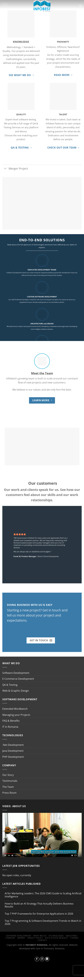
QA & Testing (9, 684)
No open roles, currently (16, 875)
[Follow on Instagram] (42, 959)
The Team (8, 787)
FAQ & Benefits (11, 720)
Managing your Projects (16, 715)
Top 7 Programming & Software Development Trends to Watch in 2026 (43, 922)
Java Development (13, 750)
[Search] (80, 6)
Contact (42, 940)
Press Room (9, 792)
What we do (39, 935)
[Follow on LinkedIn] (47, 959)
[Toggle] (5, 169)
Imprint (21, 938)
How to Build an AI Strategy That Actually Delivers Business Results (39, 905)
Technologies (56, 935)
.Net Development (13, 745)
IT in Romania (10, 726)
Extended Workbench (15, 708)
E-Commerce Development (18, 678)
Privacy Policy (35, 938)
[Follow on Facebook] (37, 959)
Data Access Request (56, 938)
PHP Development (13, 756)
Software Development (15, 673)
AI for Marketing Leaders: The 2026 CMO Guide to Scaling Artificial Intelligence (43, 895)
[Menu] (5, 5)
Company (10, 938)
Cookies (74, 938)
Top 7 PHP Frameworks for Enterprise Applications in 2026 (39, 913)
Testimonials (9, 780)
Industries (71, 935)
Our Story (8, 775)
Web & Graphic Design (15, 690)
